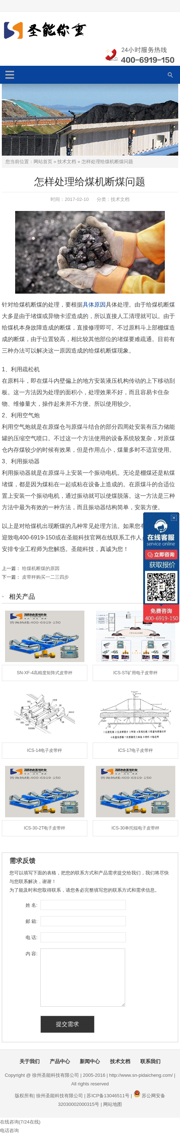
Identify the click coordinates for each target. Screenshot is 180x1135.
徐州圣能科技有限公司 (59, 1095)
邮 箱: (32, 921)
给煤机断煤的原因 (41, 568)
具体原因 (94, 305)
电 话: (32, 937)
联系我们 (150, 1061)
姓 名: (32, 905)
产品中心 (60, 1061)
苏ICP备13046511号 (108, 1095)
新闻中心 (90, 1061)
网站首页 (43, 161)
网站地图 (112, 1104)
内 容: (32, 953)
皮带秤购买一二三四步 (45, 577)
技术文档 (66, 161)
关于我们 (29, 1061)
